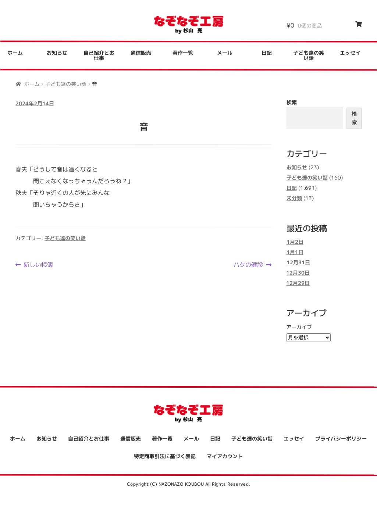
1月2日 (295, 242)
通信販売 (141, 52)
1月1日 (295, 252)
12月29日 (298, 283)
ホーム (32, 83)
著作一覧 (183, 52)
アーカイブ (299, 326)
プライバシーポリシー (341, 438)
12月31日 (298, 262)
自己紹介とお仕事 (98, 55)
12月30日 (298, 272)
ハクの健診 (248, 265)
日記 (267, 52)
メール (224, 52)
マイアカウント (225, 456)
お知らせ (57, 52)
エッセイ (350, 53)
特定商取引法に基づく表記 (165, 456)
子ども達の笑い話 (308, 56)
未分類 (294, 198)
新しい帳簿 (38, 265)
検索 (292, 102)
